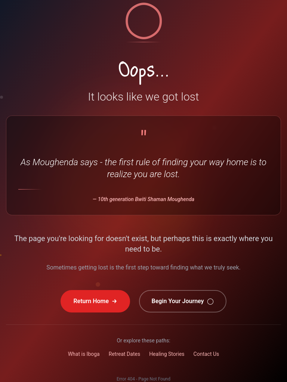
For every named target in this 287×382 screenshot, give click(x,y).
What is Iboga (84, 354)
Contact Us (206, 354)
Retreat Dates (124, 354)
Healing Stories (166, 354)
